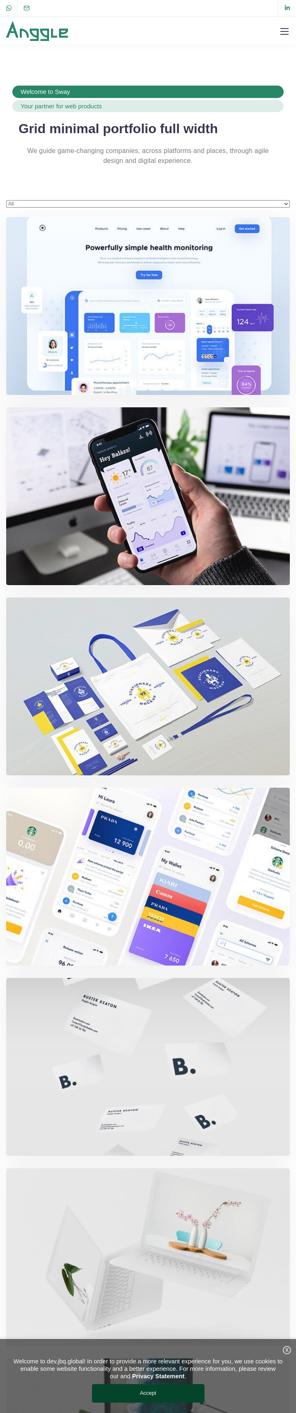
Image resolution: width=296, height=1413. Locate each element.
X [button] (287, 1350)
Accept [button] (148, 1393)
